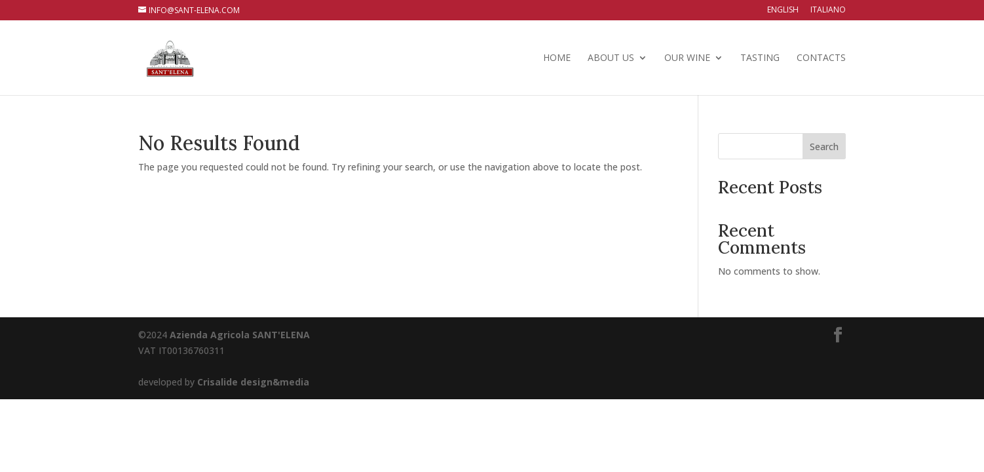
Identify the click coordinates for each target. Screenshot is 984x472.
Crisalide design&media (253, 382)
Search (824, 146)
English (783, 10)
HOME (557, 58)
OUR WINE (687, 58)
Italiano (828, 10)
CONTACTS (821, 58)
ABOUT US (611, 58)
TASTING (760, 58)
